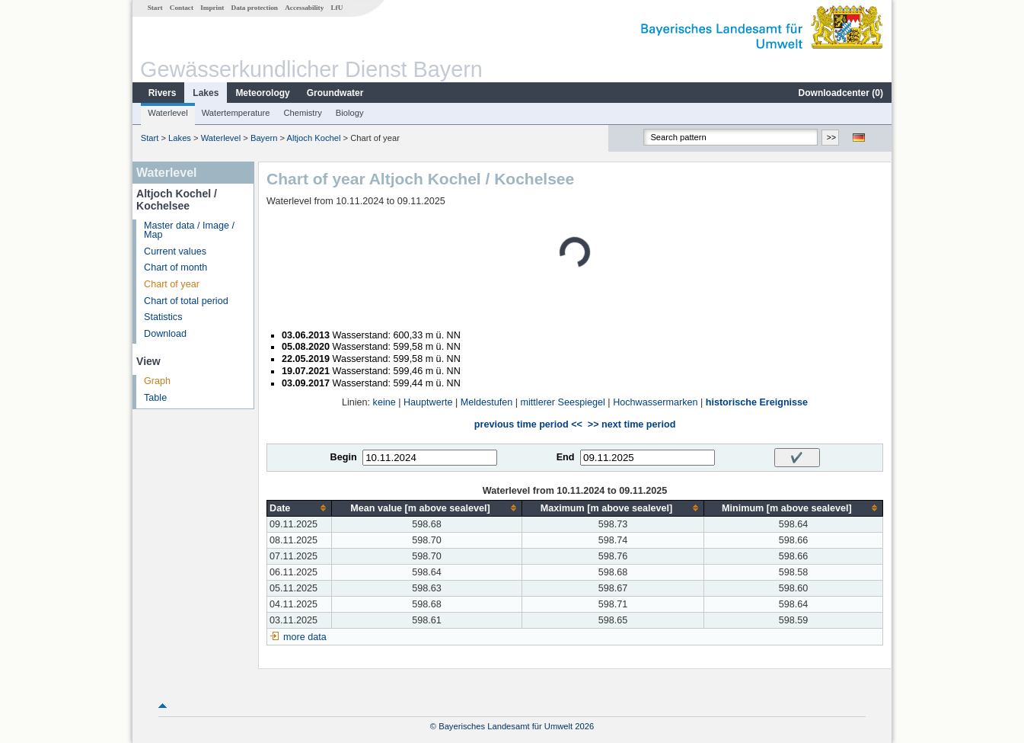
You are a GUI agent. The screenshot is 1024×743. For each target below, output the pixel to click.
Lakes (206, 93)
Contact (181, 7)
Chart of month (175, 267)
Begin (343, 457)
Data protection (254, 7)
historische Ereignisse (757, 402)
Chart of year (171, 284)
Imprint (212, 7)
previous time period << (528, 424)
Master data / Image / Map (189, 230)
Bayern (263, 138)
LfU (336, 7)
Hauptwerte (428, 402)
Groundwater (335, 93)
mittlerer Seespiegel (563, 402)
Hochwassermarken (655, 402)
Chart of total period (186, 301)
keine (384, 402)
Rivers (162, 93)
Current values (175, 251)
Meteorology (262, 93)
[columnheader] (299, 508)
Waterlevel (167, 112)
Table (155, 397)
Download (165, 333)
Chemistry (302, 112)
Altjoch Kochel (314, 138)
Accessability (304, 7)
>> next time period (631, 424)
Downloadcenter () (841, 93)
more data (305, 637)
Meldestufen (487, 402)
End (566, 457)
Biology (350, 112)
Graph (157, 381)
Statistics (163, 317)
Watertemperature (236, 112)
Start (155, 7)
